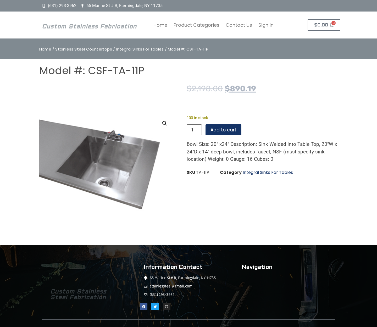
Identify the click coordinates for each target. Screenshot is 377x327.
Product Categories (196, 25)
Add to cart (223, 130)
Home (160, 25)
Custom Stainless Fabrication (89, 27)
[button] (164, 123)
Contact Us (239, 25)
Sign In (266, 25)
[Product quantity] (194, 129)
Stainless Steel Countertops (83, 49)
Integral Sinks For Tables (140, 49)
